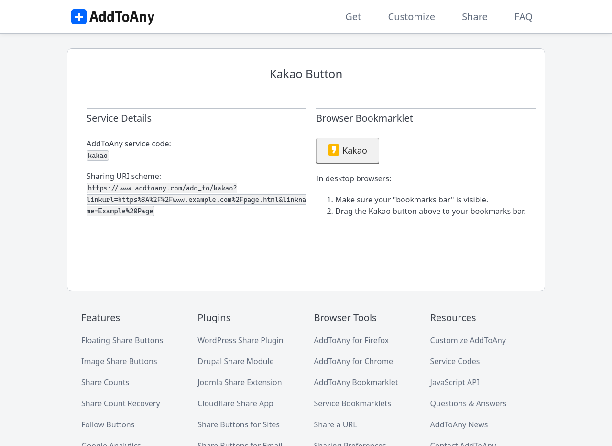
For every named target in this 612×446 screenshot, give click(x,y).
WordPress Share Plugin (240, 340)
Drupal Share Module (235, 361)
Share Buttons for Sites (238, 424)
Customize (411, 16)
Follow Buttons (107, 424)
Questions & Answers (468, 403)
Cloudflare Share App (235, 403)
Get (353, 16)
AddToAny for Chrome (353, 361)
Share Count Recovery (120, 403)
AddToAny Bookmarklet (356, 382)
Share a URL (335, 424)
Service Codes (455, 361)
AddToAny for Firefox (351, 340)
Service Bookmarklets (352, 403)
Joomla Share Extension (239, 382)
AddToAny (112, 16)
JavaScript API (455, 382)
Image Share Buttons (119, 361)
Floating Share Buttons (122, 340)
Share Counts (105, 382)
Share (475, 16)
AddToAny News (459, 424)
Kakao (347, 150)
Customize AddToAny (468, 340)
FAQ (523, 16)
